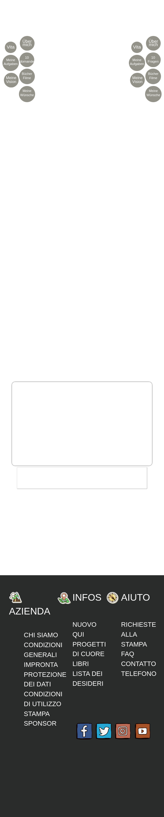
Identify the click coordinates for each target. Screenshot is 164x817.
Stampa (37, 714)
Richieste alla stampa (138, 634)
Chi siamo (41, 635)
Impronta (41, 664)
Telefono (138, 673)
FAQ (127, 654)
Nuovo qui (84, 629)
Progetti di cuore (89, 649)
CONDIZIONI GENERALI (43, 650)
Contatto (138, 664)
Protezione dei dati (45, 679)
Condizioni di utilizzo (43, 699)
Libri (80, 664)
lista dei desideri (87, 678)
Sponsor (40, 723)
